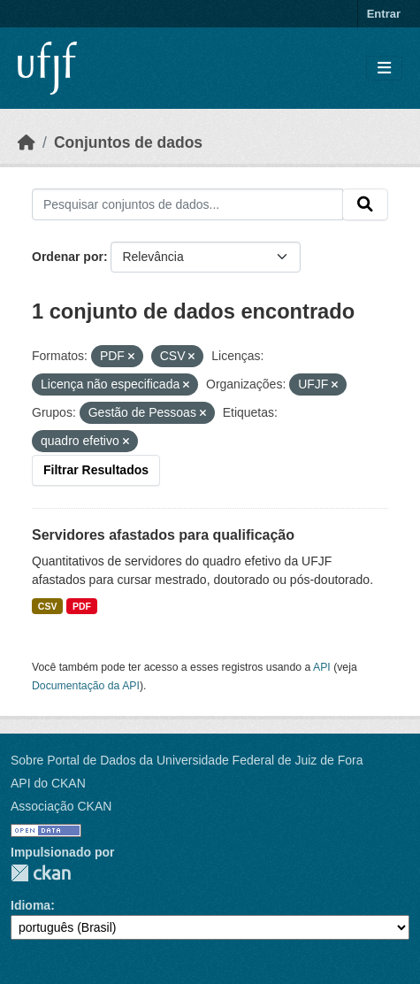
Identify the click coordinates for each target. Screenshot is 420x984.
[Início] (26, 142)
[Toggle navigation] (384, 68)
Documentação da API (86, 686)
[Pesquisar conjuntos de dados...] (187, 204)
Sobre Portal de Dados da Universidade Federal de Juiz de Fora (187, 760)
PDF (82, 606)
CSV (47, 606)
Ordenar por (67, 257)
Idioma (30, 905)
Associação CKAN (61, 806)
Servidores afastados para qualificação (163, 534)
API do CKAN (48, 783)
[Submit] (365, 204)
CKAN (41, 873)
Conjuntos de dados (128, 142)
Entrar (384, 13)
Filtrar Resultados (96, 470)
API (322, 667)
